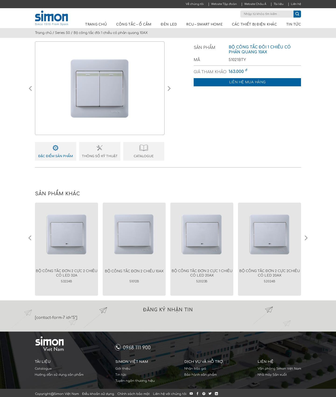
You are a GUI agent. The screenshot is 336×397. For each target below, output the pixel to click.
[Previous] (30, 238)
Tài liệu (279, 4)
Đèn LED (169, 24)
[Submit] (297, 14)
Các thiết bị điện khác (254, 24)
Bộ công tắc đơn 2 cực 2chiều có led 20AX (269, 273)
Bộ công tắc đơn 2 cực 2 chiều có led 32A (66, 273)
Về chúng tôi (195, 4)
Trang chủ (96, 24)
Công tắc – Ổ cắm (133, 24)
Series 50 (62, 33)
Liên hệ (296, 4)
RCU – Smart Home (204, 24)
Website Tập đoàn (224, 4)
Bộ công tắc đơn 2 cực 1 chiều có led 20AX (202, 273)
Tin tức (293, 24)
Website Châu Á (255, 4)
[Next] (305, 238)
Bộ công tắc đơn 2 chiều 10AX (134, 271)
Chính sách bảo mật (133, 394)
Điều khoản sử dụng (98, 394)
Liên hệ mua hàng (247, 82)
